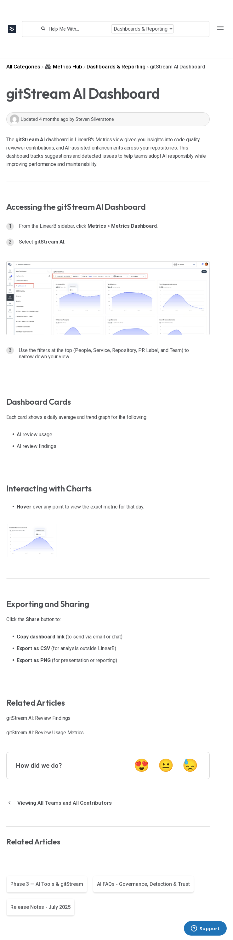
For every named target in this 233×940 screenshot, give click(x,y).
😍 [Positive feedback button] (142, 765)
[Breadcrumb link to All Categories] (23, 66)
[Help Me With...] (78, 29)
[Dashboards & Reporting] (116, 66)
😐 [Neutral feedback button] (166, 765)
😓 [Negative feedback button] (190, 765)
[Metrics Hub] (63, 66)
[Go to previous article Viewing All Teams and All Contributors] (61, 802)
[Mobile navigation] (220, 29)
